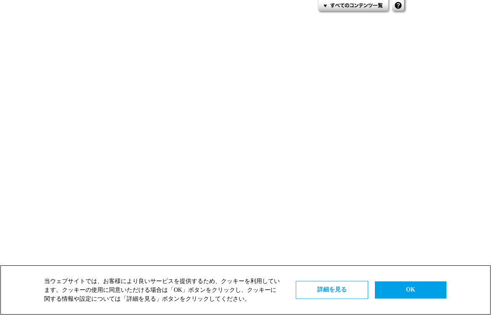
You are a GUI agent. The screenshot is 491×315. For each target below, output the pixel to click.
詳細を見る (332, 289)
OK (410, 289)
